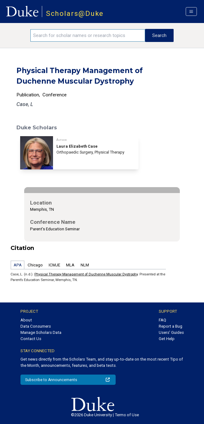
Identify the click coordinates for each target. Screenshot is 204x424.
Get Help (167, 338)
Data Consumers (35, 326)
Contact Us (30, 338)
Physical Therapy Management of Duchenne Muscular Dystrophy (86, 274)
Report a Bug (170, 326)
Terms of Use (127, 414)
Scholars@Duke (75, 13)
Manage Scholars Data (40, 332)
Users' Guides (171, 332)
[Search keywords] (87, 35)
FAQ (162, 320)
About (26, 320)
